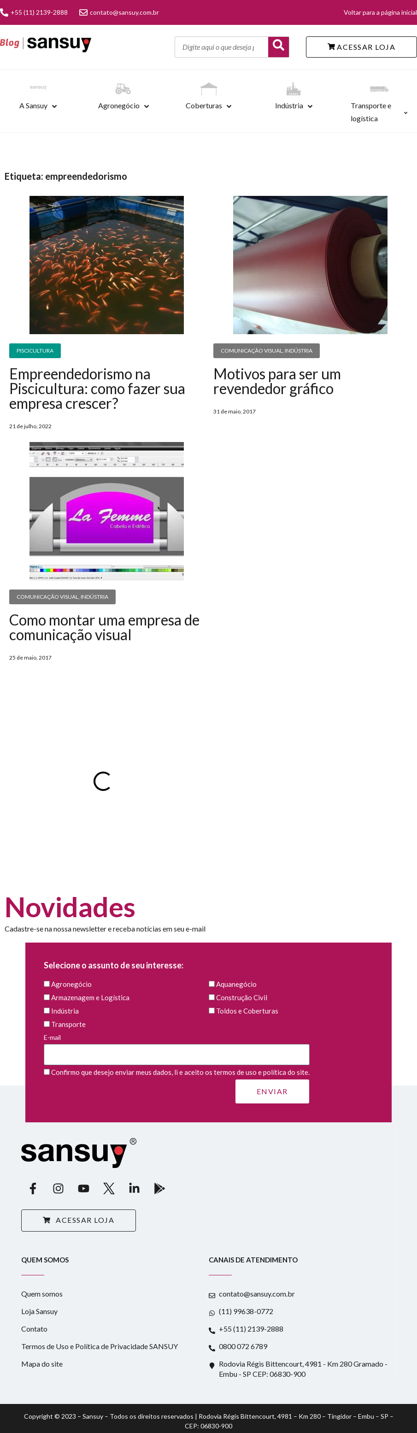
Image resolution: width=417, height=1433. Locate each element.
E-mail (177, 1046)
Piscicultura (35, 350)
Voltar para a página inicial (380, 12)
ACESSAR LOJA (362, 46)
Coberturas (204, 105)
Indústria (289, 105)
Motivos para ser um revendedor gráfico (277, 381)
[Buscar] (278, 47)
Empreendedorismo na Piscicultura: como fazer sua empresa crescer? (97, 388)
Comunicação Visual (251, 350)
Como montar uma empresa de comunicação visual (104, 627)
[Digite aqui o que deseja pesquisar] (221, 47)
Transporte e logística (371, 112)
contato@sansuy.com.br (119, 12)
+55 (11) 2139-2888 (34, 12)
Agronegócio (119, 105)
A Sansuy (33, 105)
